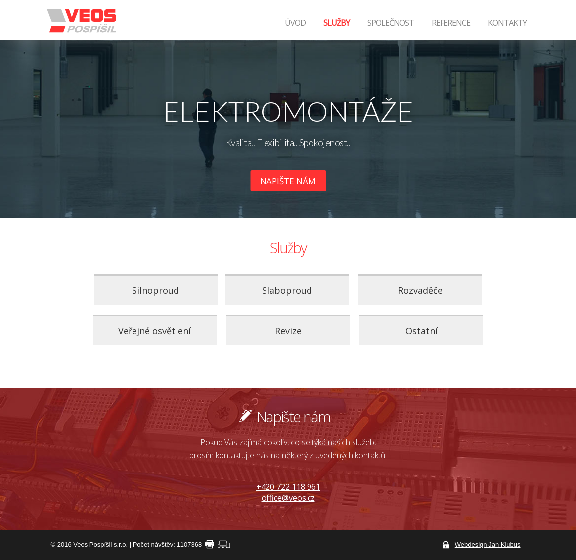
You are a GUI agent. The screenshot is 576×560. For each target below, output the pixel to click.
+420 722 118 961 (288, 486)
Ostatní (421, 331)
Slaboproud (287, 290)
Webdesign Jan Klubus (488, 544)
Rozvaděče (420, 290)
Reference (451, 22)
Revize (288, 331)
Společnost (390, 22)
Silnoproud (155, 290)
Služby (336, 22)
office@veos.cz (288, 497)
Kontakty (507, 22)
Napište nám (288, 181)
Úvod (295, 22)
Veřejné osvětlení (154, 331)
